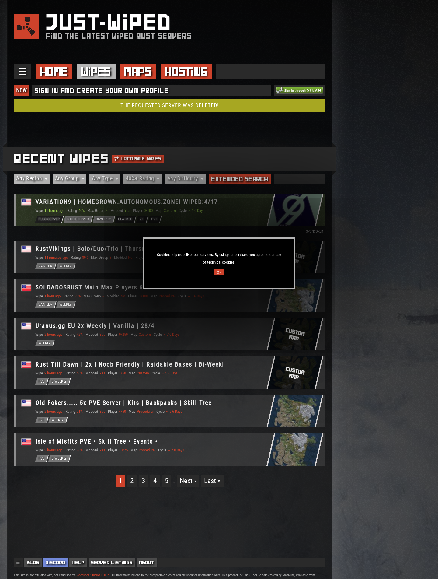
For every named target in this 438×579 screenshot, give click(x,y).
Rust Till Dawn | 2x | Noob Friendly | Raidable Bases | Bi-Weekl (130, 364)
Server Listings (112, 562)
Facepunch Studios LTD (92, 575)
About (147, 562)
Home (54, 71)
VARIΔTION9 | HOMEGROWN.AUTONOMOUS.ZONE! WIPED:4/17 (127, 202)
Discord (55, 562)
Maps (138, 71)
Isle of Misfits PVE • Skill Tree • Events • (97, 441)
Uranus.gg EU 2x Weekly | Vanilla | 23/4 (95, 326)
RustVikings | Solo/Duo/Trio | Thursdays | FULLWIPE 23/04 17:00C (135, 248)
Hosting (186, 71)
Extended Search (239, 179)
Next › (188, 481)
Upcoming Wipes (137, 158)
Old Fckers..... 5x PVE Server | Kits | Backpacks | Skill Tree (124, 403)
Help (78, 562)
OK (219, 272)
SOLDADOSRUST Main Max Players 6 (89, 287)
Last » (212, 481)
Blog (33, 562)
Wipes (96, 71)
